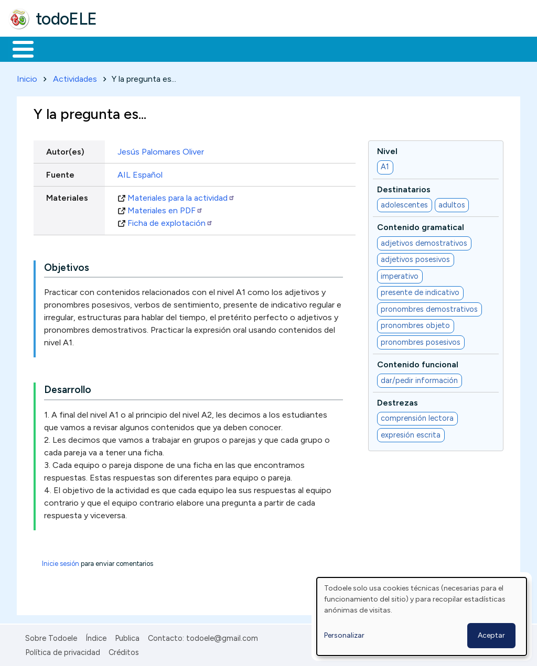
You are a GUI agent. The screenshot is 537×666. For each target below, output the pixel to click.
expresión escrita (411, 433)
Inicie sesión (60, 562)
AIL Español (140, 173)
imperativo (399, 274)
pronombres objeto (415, 324)
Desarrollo (67, 388)
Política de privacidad (62, 650)
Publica (127, 636)
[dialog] (422, 616)
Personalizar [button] (344, 635)
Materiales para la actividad (181, 196)
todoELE (66, 19)
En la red (248, 48)
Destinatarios (404, 187)
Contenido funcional (417, 363)
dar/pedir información (419, 378)
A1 (385, 165)
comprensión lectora (417, 416)
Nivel (387, 149)
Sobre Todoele (51, 636)
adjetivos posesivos (415, 258)
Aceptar (491, 635)
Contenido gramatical (420, 226)
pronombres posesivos (420, 340)
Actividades (75, 77)
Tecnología (314, 48)
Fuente (60, 173)
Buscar (431, 48)
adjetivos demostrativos (424, 241)
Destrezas (397, 401)
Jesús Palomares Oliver (160, 150)
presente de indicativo (420, 291)
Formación (126, 48)
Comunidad (383, 48)
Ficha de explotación (170, 221)
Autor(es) (65, 150)
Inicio (17, 48)
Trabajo (189, 48)
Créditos (124, 650)
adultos (451, 203)
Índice (95, 636)
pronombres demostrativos (429, 307)
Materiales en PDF (165, 208)
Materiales (59, 48)
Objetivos (66, 265)
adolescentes (404, 203)
